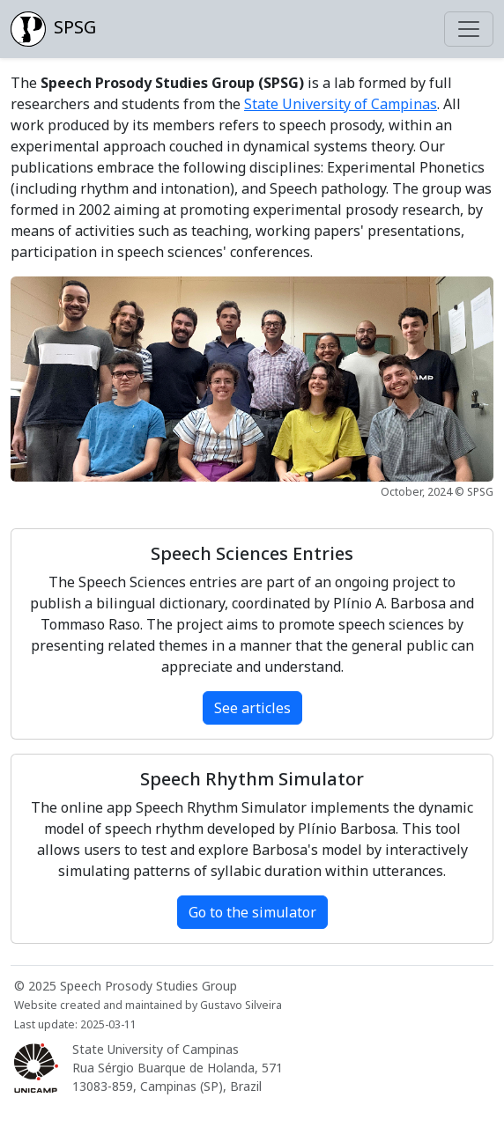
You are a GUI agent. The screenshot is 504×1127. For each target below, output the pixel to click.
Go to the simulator (252, 912)
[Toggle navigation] (468, 29)
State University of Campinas (340, 104)
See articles (252, 708)
